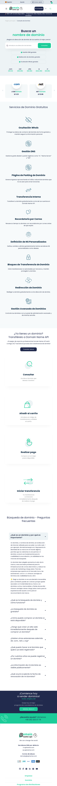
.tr (47, 69)
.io (39, 69)
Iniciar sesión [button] (38, 2)
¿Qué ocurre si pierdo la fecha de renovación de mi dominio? (26, 677)
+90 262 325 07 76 (33, 721)
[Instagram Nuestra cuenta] (33, 771)
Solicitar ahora (28, 711)
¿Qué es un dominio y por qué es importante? (25, 537)
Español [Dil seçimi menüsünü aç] (8, 2)
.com (10, 69)
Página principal (10, 21)
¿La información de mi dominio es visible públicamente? (26, 668)
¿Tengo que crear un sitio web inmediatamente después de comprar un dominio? (24, 631)
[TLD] (46, 8)
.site (29, 69)
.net (20, 69)
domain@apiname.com (28, 758)
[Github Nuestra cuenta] (20, 771)
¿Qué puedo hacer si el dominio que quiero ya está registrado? (27, 650)
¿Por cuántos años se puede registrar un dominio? (28, 659)
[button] (54, 91)
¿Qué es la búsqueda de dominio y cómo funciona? (26, 603)
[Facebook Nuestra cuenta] (23, 771)
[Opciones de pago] (28, 763)
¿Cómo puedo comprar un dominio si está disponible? (27, 621)
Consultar (44, 45)
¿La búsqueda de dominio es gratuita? (24, 612)
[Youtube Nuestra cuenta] (37, 771)
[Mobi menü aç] (6, 8)
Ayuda (22, 2)
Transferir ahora (28, 351)
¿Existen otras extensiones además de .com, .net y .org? (27, 641)
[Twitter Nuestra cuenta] (26, 771)
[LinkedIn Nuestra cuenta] (30, 771)
